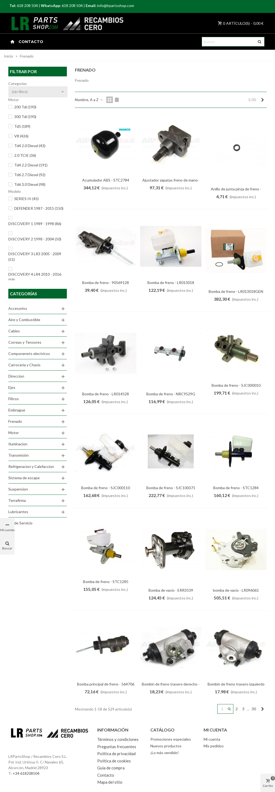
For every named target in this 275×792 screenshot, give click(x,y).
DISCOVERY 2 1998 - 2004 (34, 239)
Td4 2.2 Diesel (31, 165)
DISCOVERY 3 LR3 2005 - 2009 (34, 256)
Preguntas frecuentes (116, 746)
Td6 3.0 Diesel (29, 184)
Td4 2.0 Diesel (29, 145)
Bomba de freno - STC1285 (105, 581)
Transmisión (18, 455)
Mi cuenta (212, 739)
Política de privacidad (116, 753)
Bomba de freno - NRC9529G (170, 394)
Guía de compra (111, 767)
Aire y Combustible (24, 319)
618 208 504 (27, 5)
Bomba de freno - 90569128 (105, 282)
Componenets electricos (29, 353)
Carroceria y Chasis (24, 365)
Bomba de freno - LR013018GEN (236, 291)
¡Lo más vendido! (164, 752)
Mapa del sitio (109, 782)
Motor (13, 432)
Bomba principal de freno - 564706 (105, 684)
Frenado (15, 421)
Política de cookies (114, 760)
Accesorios (17, 308)
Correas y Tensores (24, 342)
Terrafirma (17, 500)
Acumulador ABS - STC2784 (105, 180)
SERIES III (26, 198)
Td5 (22, 126)
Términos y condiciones (118, 739)
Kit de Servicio (20, 523)
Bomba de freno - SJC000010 (236, 385)
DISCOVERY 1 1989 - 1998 (34, 223)
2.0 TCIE (25, 155)
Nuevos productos (166, 746)
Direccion (16, 376)
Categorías (23, 293)
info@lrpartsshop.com (115, 5)
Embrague (16, 410)
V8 (21, 136)
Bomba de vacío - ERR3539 (171, 590)
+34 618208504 (26, 773)
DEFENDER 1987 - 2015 (38, 208)
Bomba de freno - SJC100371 (170, 487)
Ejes (11, 387)
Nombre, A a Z (89, 99)
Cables (14, 331)
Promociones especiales (170, 739)
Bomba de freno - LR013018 (170, 282)
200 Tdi (25, 107)
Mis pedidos (214, 746)
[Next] (262, 100)
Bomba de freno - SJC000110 (105, 487)
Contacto (31, 41)
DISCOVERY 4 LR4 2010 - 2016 (34, 277)
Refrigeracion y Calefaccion (31, 466)
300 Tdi (25, 116)
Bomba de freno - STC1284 (236, 487)
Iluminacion (17, 444)
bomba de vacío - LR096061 (236, 590)
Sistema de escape (24, 477)
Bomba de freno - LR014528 (105, 394)
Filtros (13, 398)
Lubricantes (18, 511)
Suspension (18, 489)
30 (254, 708)
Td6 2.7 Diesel (29, 174)
